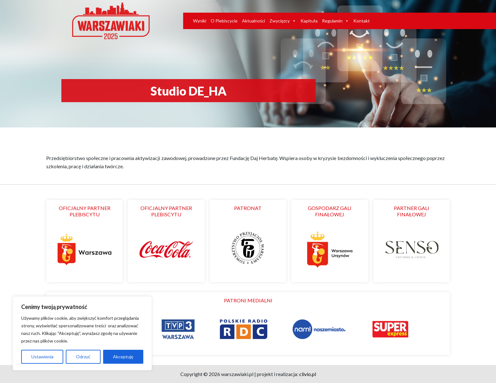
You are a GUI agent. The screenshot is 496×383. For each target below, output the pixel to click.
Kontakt (361, 20)
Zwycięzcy (283, 21)
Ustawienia (42, 356)
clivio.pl (307, 374)
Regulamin (335, 21)
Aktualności (253, 20)
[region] (82, 333)
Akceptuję (123, 356)
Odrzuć (83, 356)
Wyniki (199, 20)
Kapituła (309, 20)
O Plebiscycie (224, 20)
